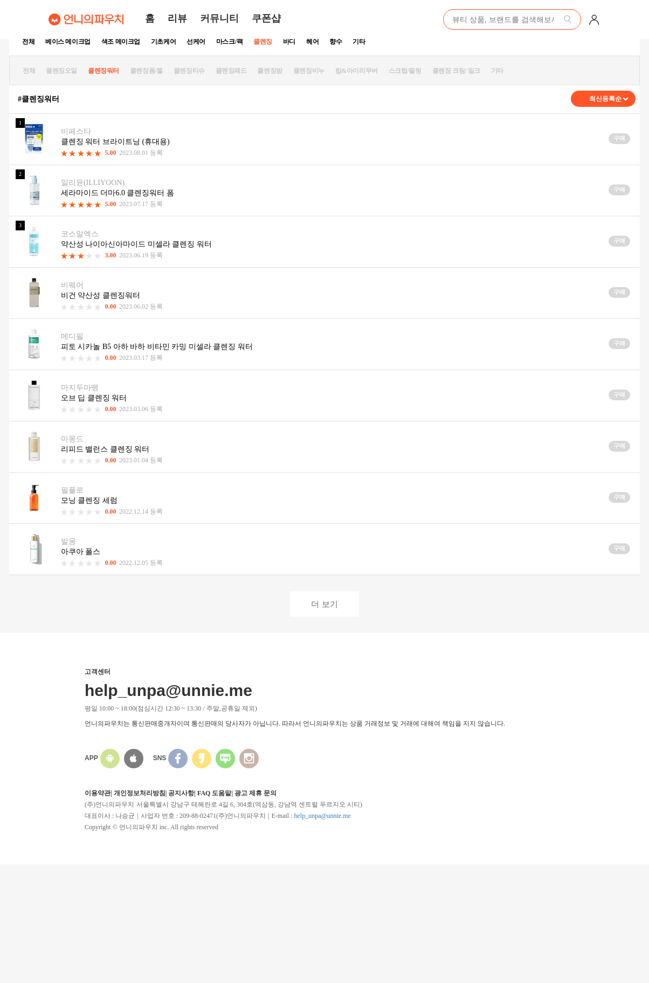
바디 (289, 41)
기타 (359, 41)
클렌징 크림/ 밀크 (456, 70)
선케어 (196, 41)
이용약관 (98, 793)
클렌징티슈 (189, 70)
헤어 (312, 41)
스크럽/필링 (405, 70)
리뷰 (177, 18)
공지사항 (181, 793)
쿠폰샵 (266, 18)
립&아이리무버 (356, 70)
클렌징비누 (308, 70)
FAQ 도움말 (214, 793)
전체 (28, 41)
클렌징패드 (231, 70)
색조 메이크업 (120, 41)
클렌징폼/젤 (146, 70)
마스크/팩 (229, 41)
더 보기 (324, 604)
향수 (335, 41)
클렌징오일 (61, 70)
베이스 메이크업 (68, 41)
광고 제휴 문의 (255, 793)
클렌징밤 (269, 70)
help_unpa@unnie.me (322, 816)
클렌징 (262, 41)
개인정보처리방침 (139, 793)
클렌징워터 (103, 70)
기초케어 (163, 41)
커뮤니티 (219, 18)
